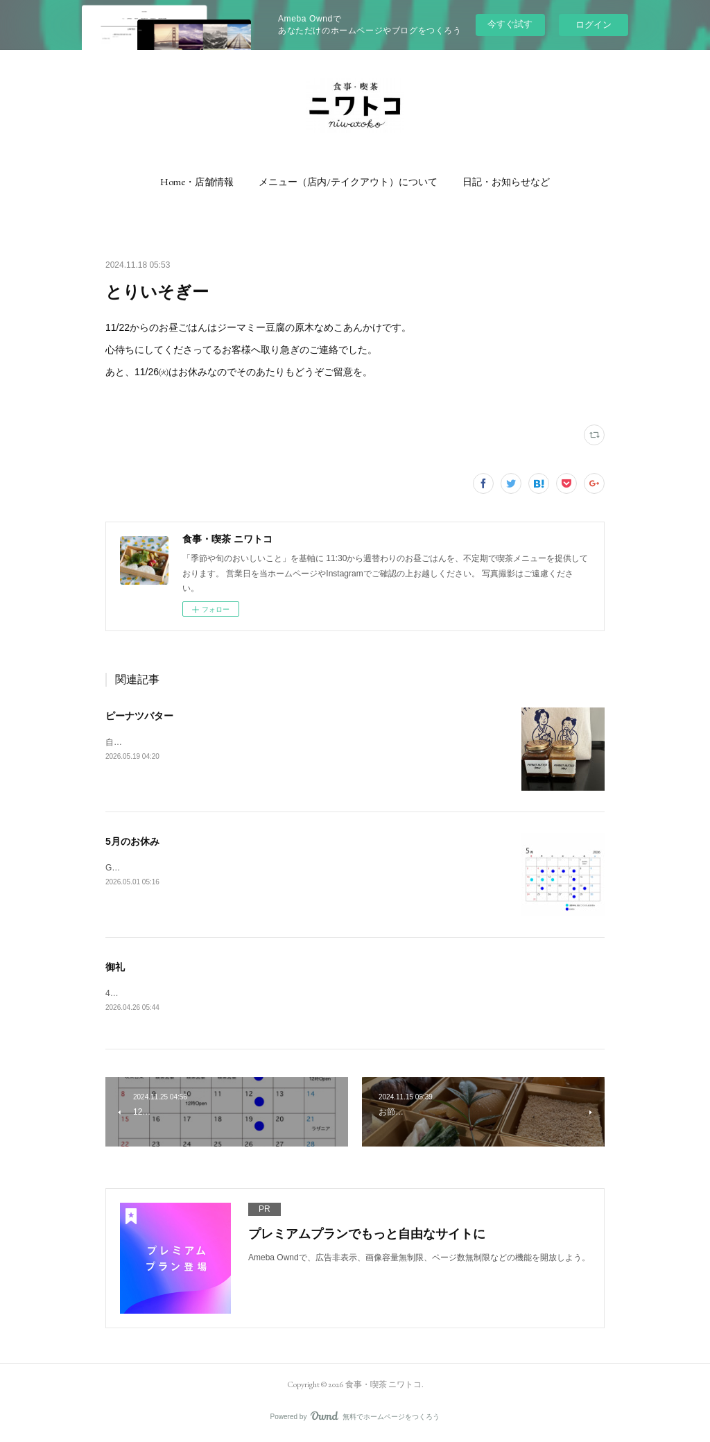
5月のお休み (132, 841)
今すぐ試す (509, 24)
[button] (197, 182)
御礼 (115, 966)
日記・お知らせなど (506, 181)
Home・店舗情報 (197, 181)
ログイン (593, 24)
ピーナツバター (139, 715)
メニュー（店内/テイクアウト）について (348, 181)
